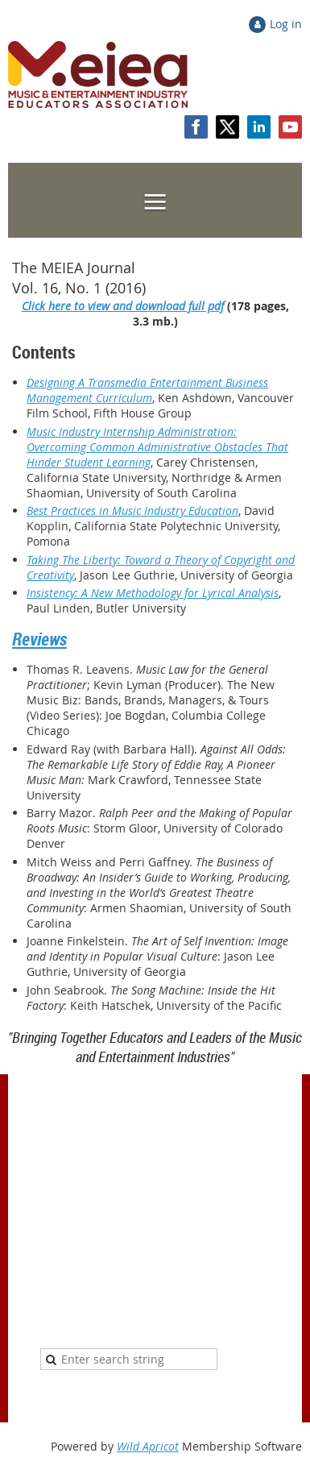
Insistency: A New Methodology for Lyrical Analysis (153, 592)
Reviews (39, 638)
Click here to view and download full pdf (123, 305)
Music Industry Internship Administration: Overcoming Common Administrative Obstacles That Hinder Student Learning (157, 447)
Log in (286, 23)
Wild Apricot (148, 1446)
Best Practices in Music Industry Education (132, 510)
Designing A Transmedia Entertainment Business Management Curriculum (147, 390)
